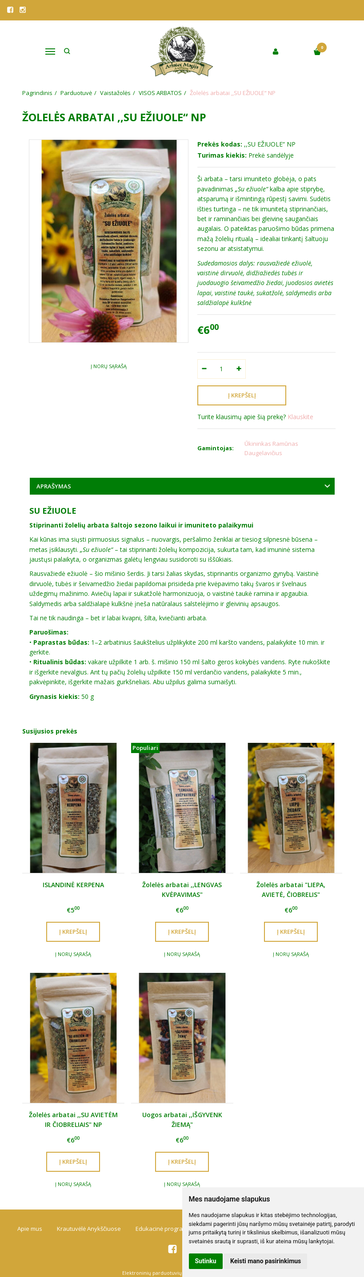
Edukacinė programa (163, 1229)
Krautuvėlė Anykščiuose (89, 1229)
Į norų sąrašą (109, 366)
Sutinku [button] (205, 1261)
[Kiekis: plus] (239, 369)
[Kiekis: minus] (203, 369)
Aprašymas (53, 486)
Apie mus (29, 1229)
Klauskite (300, 416)
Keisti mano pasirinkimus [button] (265, 1261)
